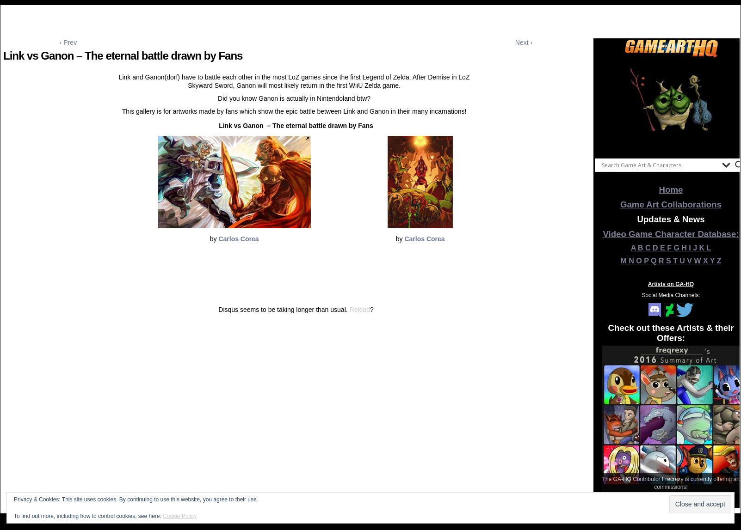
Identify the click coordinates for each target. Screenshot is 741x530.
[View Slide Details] (671, 105)
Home (671, 190)
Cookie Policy (180, 516)
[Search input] (659, 164)
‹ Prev (68, 42)
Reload (360, 309)
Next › (523, 42)
